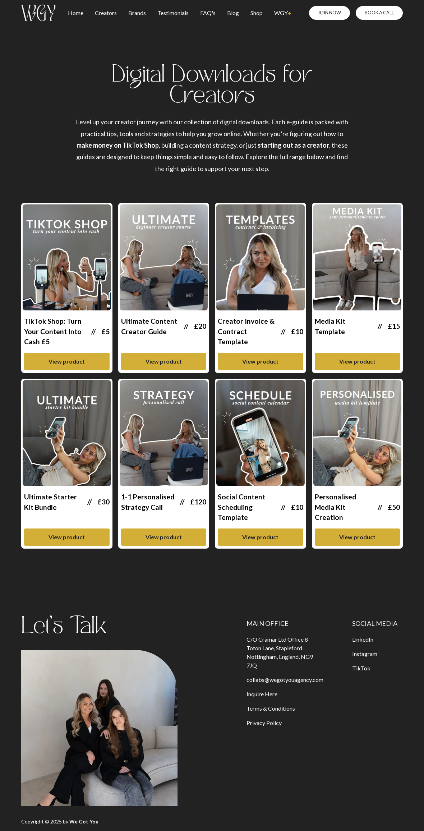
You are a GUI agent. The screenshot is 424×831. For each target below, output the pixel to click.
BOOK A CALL (379, 12)
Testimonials (173, 12)
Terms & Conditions (270, 708)
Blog (233, 12)
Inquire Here (261, 694)
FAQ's (208, 12)
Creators (106, 12)
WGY (282, 12)
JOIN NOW (329, 12)
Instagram (364, 653)
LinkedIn (362, 639)
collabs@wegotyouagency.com (284, 679)
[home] (38, 12)
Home (75, 12)
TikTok (361, 668)
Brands (137, 12)
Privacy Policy (264, 722)
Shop (256, 12)
